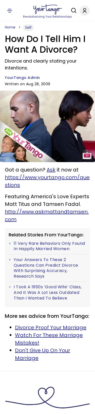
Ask (51, 169)
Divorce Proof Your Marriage (50, 327)
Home (10, 27)
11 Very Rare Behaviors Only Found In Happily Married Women (49, 246)
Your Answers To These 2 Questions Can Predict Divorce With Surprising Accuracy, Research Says (46, 268)
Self (28, 27)
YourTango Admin (22, 77)
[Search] (72, 10)
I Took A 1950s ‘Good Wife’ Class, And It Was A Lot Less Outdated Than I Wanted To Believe (48, 292)
